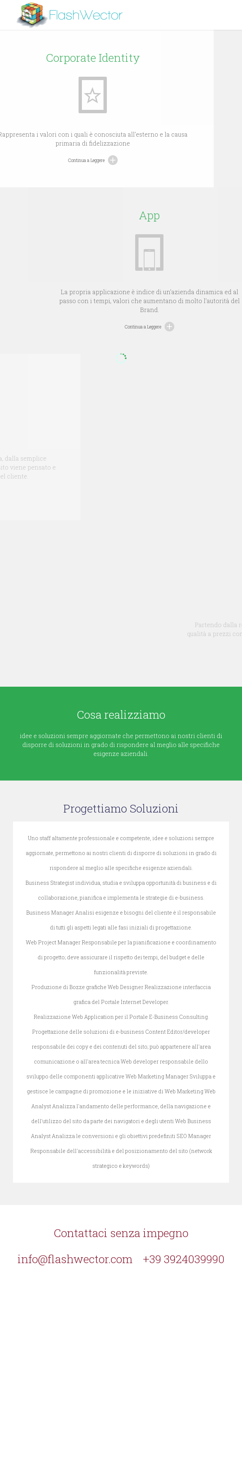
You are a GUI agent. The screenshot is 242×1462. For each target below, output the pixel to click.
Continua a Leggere (59, 160)
